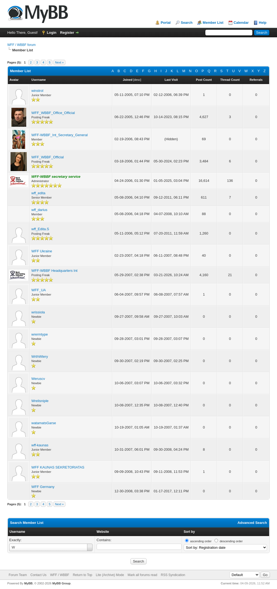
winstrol (37, 91)
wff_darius (39, 210)
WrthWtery (39, 356)
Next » (59, 62)
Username (17, 532)
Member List (213, 23)
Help (262, 23)
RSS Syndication (173, 575)
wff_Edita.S (40, 229)
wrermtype (39, 334)
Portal (166, 23)
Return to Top (82, 575)
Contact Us (38, 575)
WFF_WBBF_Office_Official (53, 113)
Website (103, 532)
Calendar (241, 23)
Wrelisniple (39, 401)
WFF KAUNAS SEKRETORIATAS (57, 467)
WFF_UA (38, 290)
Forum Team (18, 575)
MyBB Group (61, 583)
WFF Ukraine (41, 251)
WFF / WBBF (59, 575)
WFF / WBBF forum (21, 45)
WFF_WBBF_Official (47, 157)
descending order (231, 541)
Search (186, 23)
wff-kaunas (39, 445)
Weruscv (38, 379)
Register (67, 33)
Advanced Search (252, 523)
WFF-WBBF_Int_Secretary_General (59, 135)
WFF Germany (42, 487)
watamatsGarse (43, 423)
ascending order (201, 541)
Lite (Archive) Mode (110, 575)
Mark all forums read (142, 575)
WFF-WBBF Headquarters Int (54, 271)
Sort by (189, 532)
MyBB (28, 583)
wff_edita (38, 193)
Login (51, 33)
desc (137, 79)
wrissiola (38, 312)
